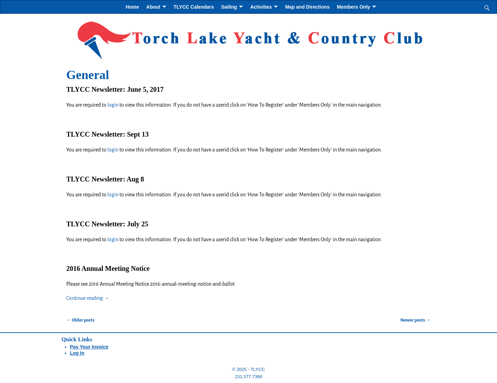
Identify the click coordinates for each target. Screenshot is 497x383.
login (112, 105)
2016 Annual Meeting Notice (108, 268)
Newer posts (415, 320)
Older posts (80, 320)
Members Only (353, 7)
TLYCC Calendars (194, 7)
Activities (261, 7)
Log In (77, 353)
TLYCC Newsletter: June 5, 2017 (115, 89)
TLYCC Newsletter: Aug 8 (105, 179)
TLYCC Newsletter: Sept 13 (107, 134)
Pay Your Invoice (89, 347)
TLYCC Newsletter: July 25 (107, 224)
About (153, 7)
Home (132, 7)
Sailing (229, 7)
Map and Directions (307, 7)
